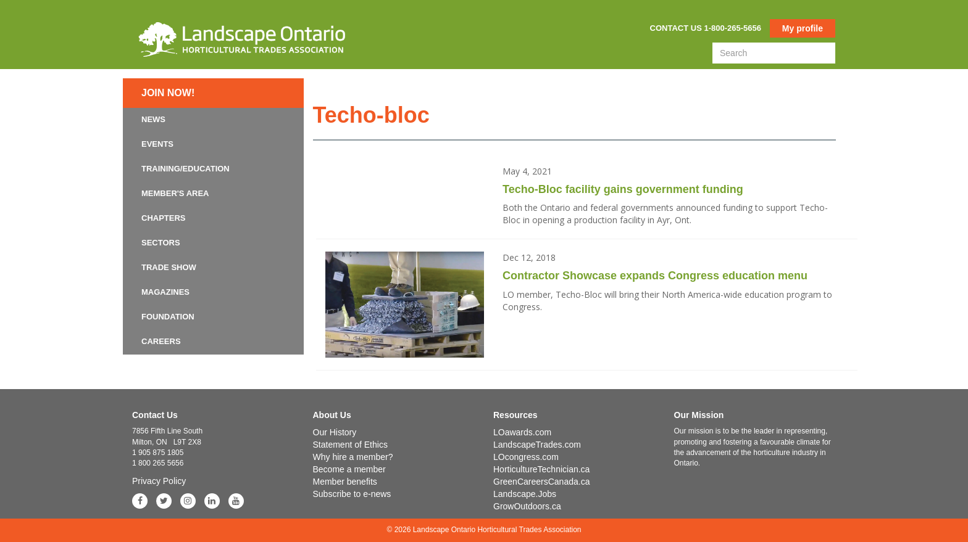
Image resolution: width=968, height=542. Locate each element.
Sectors (160, 242)
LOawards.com (522, 432)
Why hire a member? (353, 457)
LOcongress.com (526, 457)
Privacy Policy (159, 481)
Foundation (167, 316)
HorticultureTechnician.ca (541, 469)
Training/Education (185, 168)
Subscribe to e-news (352, 494)
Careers (161, 341)
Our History (335, 432)
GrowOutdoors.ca (527, 506)
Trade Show (168, 267)
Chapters (163, 218)
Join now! (167, 93)
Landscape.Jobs (524, 494)
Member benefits (345, 482)
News (153, 119)
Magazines (165, 292)
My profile (802, 28)
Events (157, 144)
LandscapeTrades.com (537, 445)
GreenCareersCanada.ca (541, 482)
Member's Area (175, 193)
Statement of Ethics (350, 445)
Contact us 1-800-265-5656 (705, 28)
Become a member (349, 469)
